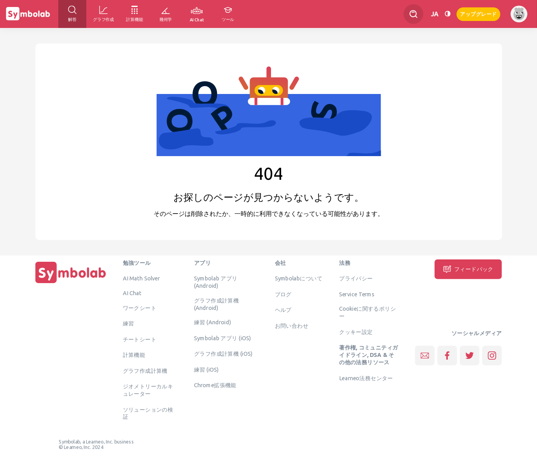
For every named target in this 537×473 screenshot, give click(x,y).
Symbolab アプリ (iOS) (222, 338)
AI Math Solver (141, 278)
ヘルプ (283, 310)
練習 (128, 323)
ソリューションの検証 (148, 413)
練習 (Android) (212, 322)
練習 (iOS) (206, 369)
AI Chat (132, 293)
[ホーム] (70, 283)
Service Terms (356, 294)
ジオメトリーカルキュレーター (148, 390)
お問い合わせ (291, 325)
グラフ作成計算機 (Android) (216, 304)
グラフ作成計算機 (145, 370)
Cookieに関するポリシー (367, 312)
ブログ (283, 294)
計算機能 (134, 355)
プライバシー (356, 278)
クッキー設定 (356, 332)
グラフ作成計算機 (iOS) (223, 354)
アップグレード (478, 13)
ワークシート (139, 307)
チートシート (139, 339)
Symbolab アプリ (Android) (216, 282)
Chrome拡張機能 (215, 385)
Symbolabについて (298, 278)
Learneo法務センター (366, 378)
